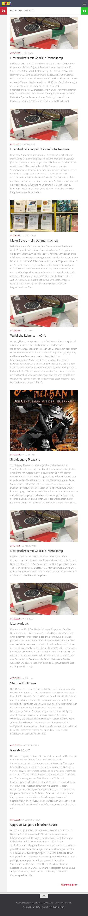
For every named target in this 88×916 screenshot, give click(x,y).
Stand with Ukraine (23, 683)
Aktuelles (15, 53)
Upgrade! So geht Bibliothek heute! (34, 825)
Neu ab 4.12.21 (20, 750)
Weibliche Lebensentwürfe (28, 336)
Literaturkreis (19, 623)
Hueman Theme (58, 907)
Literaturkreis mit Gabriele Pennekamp (36, 58)
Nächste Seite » (69, 884)
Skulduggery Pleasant (25, 459)
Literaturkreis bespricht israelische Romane (40, 149)
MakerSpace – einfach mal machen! (34, 240)
